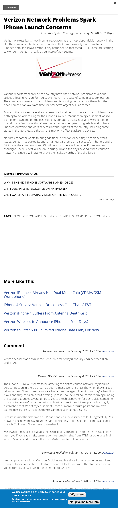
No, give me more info (84, 502)
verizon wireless (35, 216)
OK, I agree (77, 494)
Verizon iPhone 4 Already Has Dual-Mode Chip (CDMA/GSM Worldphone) (52, 294)
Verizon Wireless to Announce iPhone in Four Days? (46, 321)
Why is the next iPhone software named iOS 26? (38, 182)
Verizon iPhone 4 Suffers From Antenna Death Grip (45, 313)
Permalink (108, 351)
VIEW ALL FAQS (106, 199)
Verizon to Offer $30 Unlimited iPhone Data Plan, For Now (51, 330)
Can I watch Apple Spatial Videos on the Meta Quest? (42, 195)
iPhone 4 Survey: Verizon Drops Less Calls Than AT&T (47, 304)
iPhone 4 (55, 216)
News (17, 216)
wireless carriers (75, 216)
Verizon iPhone (101, 216)
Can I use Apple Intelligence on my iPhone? (35, 188)
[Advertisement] (59, 248)
